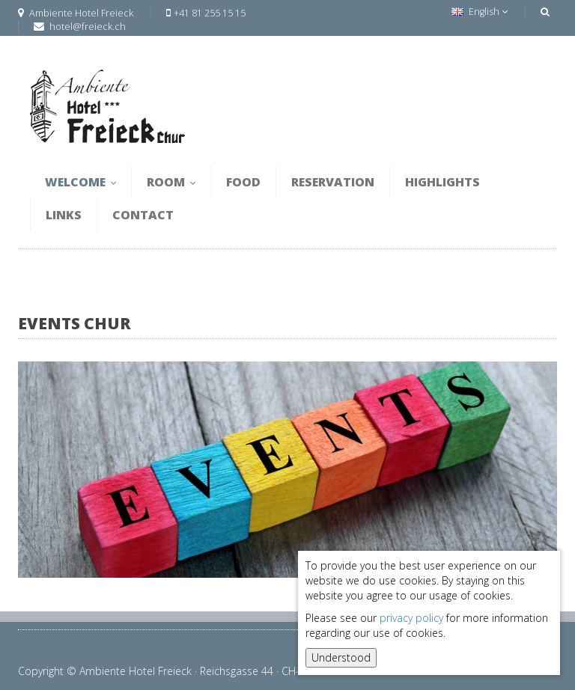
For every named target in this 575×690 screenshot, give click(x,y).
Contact (143, 215)
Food (243, 182)
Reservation (332, 182)
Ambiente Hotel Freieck (75, 13)
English (479, 11)
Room (171, 182)
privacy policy (411, 618)
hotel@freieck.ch (87, 26)
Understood (341, 657)
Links (64, 215)
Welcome (80, 182)
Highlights (442, 182)
